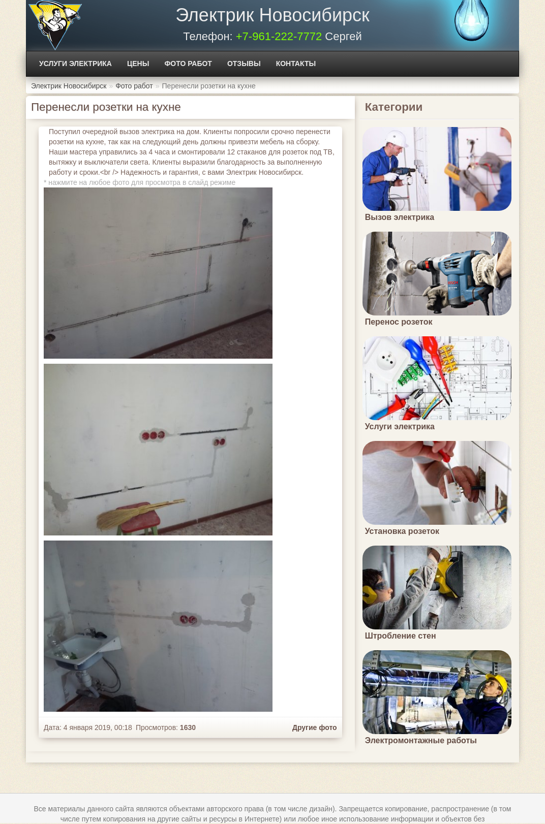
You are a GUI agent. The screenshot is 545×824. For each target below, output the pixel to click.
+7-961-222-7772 (279, 36)
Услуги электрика (75, 63)
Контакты (296, 63)
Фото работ (188, 63)
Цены (138, 63)
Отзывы (244, 63)
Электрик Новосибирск (272, 15)
